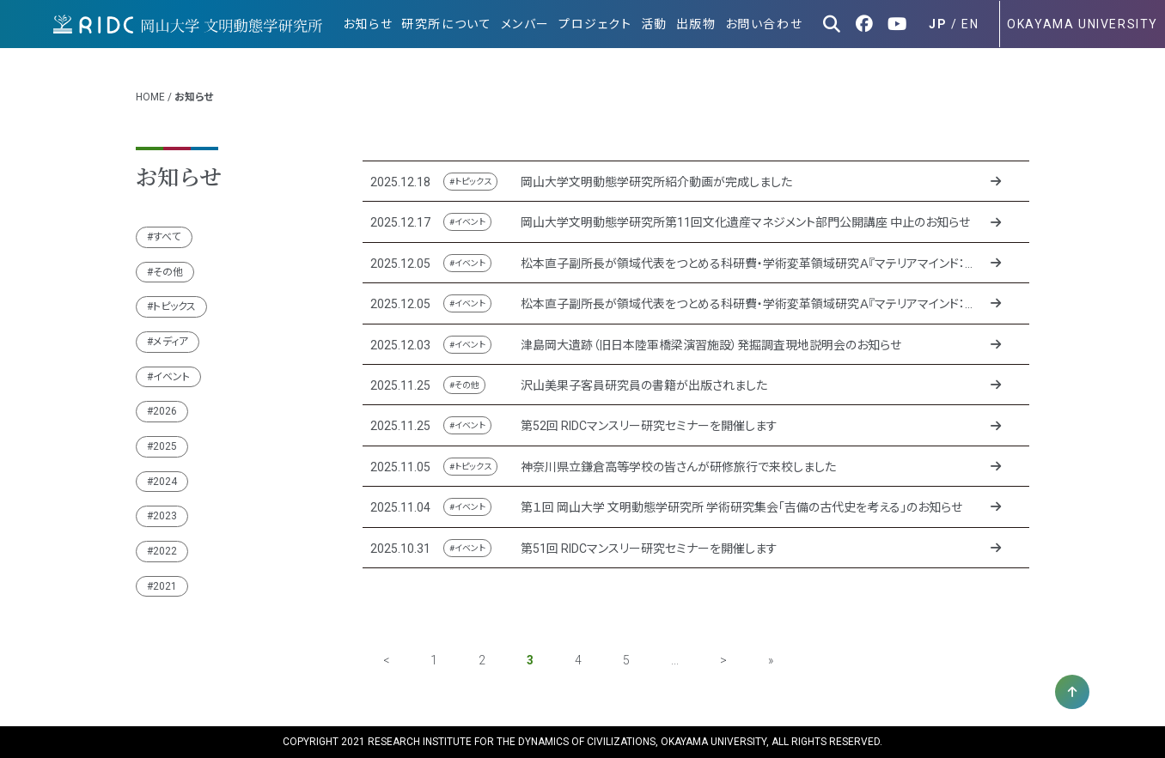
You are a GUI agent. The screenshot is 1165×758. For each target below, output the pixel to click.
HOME (150, 97)
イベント (171, 377)
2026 (165, 411)
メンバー (525, 24)
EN (970, 24)
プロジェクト (595, 24)
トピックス (174, 306)
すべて (167, 237)
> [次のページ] (723, 660)
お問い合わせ (764, 24)
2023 (165, 516)
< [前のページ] (386, 660)
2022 (165, 551)
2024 (165, 482)
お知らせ (368, 24)
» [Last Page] (770, 660)
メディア (170, 342)
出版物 (696, 24)
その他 (168, 272)
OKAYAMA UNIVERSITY (1082, 24)
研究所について (446, 24)
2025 (165, 446)
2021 (165, 586)
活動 (654, 24)
